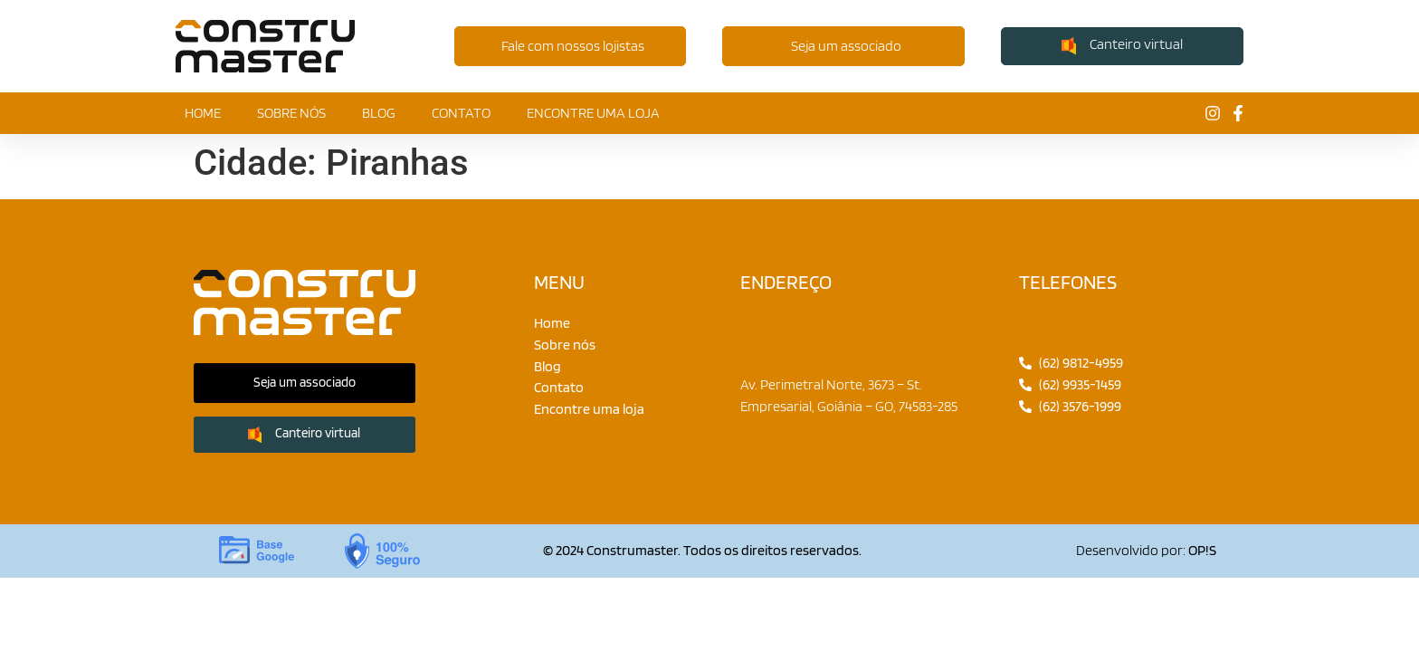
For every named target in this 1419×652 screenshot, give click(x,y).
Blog (378, 112)
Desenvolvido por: (1146, 550)
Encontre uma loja (593, 112)
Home (203, 112)
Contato (461, 112)
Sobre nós (291, 112)
